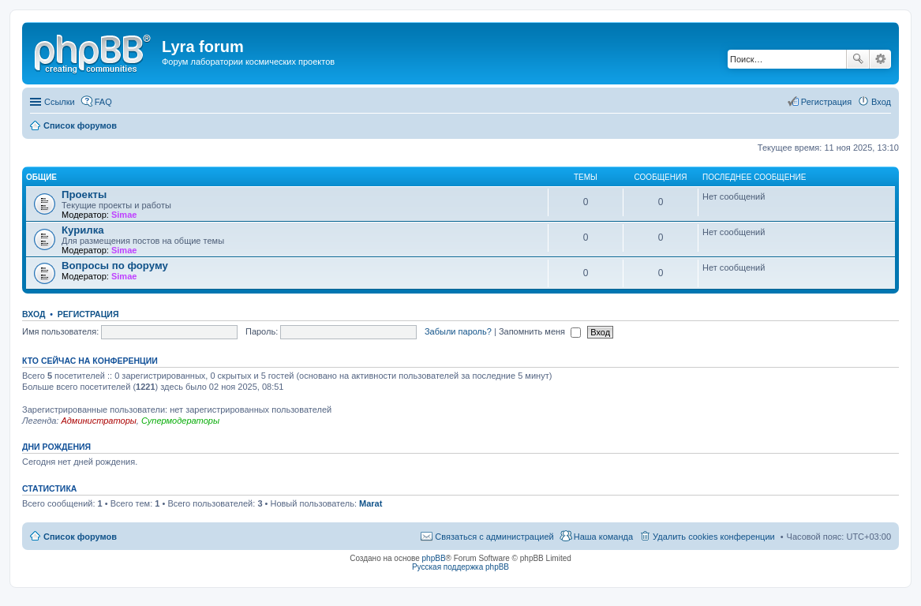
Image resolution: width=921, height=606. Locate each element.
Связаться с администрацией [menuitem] (494, 536)
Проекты (84, 194)
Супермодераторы (180, 420)
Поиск (858, 59)
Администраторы (98, 420)
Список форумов (80, 536)
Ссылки (59, 102)
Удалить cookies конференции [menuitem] (714, 536)
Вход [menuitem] (881, 102)
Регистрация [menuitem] (826, 102)
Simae (124, 214)
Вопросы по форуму (115, 265)
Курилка (83, 230)
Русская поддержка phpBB (460, 567)
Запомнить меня (540, 331)
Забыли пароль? (458, 331)
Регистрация (88, 314)
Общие (41, 177)
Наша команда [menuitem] (603, 536)
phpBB (434, 558)
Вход (33, 314)
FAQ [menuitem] (103, 102)
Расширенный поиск (880, 59)
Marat (370, 503)
